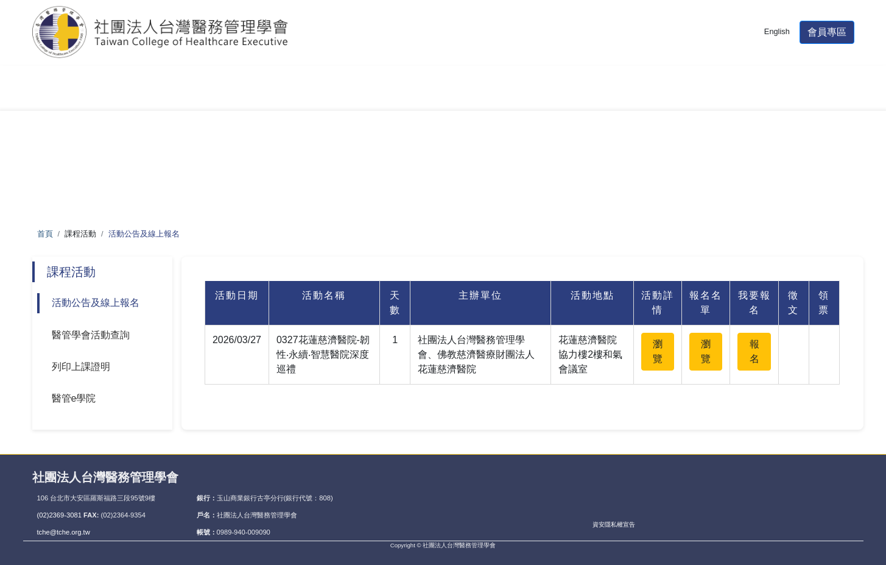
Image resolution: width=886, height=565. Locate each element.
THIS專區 (800, 95)
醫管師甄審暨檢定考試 (204, 95)
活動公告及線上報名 (95, 302)
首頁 (45, 233)
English (777, 38)
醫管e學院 (74, 398)
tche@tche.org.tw (63, 532)
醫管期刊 (545, 95)
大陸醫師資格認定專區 (672, 95)
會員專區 (826, 39)
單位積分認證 (438, 95)
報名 (754, 351)
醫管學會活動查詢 (91, 335)
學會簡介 (77, 95)
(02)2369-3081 (60, 515)
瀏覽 (658, 351)
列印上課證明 (81, 366)
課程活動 (330, 95)
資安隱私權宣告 (613, 524)
